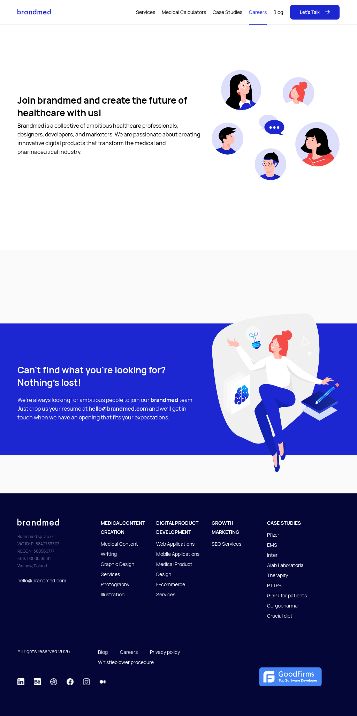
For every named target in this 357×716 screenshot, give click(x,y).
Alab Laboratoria (285, 565)
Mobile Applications (177, 554)
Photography (115, 584)
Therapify (277, 575)
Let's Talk (315, 12)
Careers (258, 12)
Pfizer (273, 534)
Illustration (112, 594)
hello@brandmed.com (41, 580)
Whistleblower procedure (126, 662)
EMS (272, 545)
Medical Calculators (184, 12)
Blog (278, 12)
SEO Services (226, 543)
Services (145, 12)
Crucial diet (280, 615)
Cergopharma (282, 605)
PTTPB (274, 585)
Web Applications (175, 543)
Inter (272, 555)
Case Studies (227, 12)
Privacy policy (165, 652)
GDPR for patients (287, 595)
